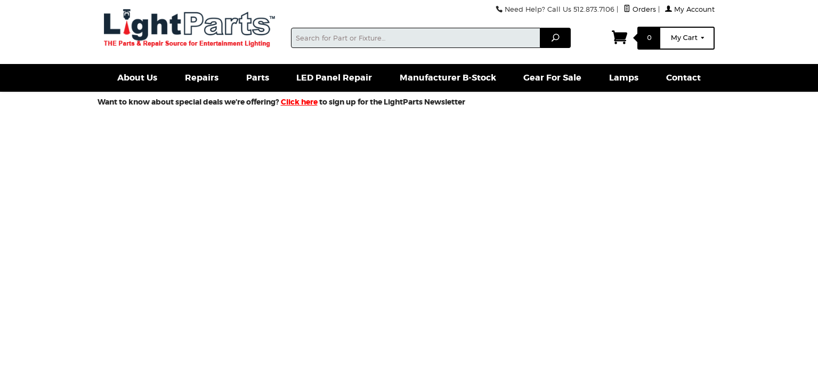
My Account (690, 9)
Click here (299, 102)
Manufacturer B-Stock (448, 77)
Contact (683, 77)
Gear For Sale (552, 77)
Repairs (201, 77)
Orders (639, 9)
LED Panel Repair (334, 77)
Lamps (623, 77)
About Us (137, 77)
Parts (257, 77)
